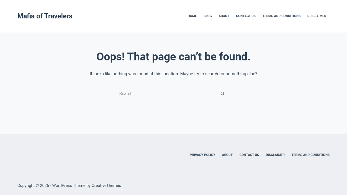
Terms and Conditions (281, 16)
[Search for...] (168, 93)
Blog (208, 16)
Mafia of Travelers (44, 16)
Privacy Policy (202, 155)
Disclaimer (316, 16)
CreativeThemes (106, 185)
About (224, 16)
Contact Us (246, 16)
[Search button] (222, 93)
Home (192, 16)
